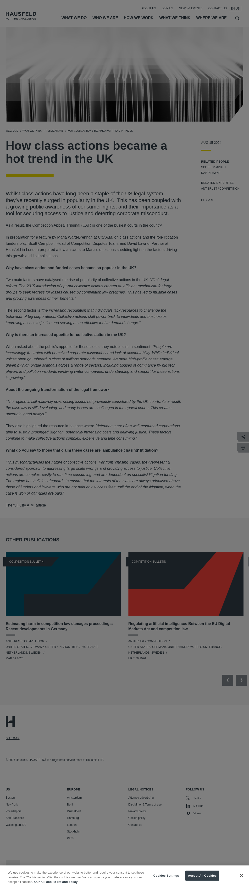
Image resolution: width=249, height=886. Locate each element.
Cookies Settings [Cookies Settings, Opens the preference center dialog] (166, 878)
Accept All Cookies (202, 878)
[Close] (241, 878)
